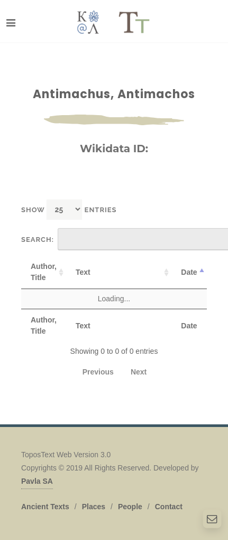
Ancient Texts (45, 506)
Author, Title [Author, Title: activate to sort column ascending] (44, 272)
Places (93, 506)
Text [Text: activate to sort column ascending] (83, 272)
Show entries (69, 209)
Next (139, 372)
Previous (98, 372)
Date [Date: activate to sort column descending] (189, 272)
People (130, 506)
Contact (169, 506)
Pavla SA (37, 481)
